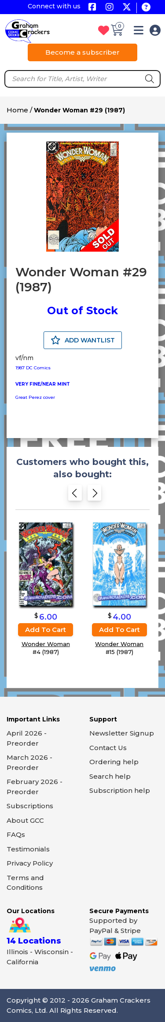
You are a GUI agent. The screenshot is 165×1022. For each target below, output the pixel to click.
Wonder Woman (46, 643)
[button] (138, 32)
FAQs (16, 834)
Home (17, 110)
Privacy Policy (30, 863)
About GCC (25, 820)
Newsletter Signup (121, 733)
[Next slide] (94, 495)
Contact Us (108, 747)
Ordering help (114, 762)
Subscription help (119, 790)
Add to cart (45, 629)
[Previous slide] (75, 495)
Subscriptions (30, 806)
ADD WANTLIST (83, 340)
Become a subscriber (82, 52)
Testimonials (28, 849)
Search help (110, 776)
